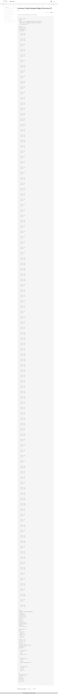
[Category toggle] (16, 8)
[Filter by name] (9, 7)
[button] (50, 4)
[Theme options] (51, 1)
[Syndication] (13, 1)
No (34, 689)
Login (54, 1)
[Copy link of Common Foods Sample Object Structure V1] (18, 10)
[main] (35, 348)
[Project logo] (5, 1)
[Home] (3, 4)
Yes (29, 689)
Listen (52, 12)
